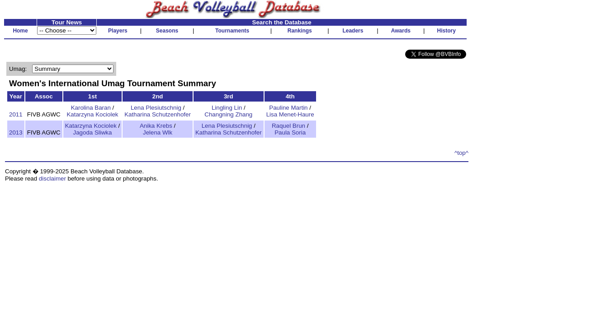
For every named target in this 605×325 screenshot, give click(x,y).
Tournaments (232, 31)
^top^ (461, 152)
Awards (401, 31)
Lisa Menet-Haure (290, 114)
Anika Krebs (156, 125)
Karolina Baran (91, 107)
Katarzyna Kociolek (92, 114)
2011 (16, 114)
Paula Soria (290, 132)
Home (20, 31)
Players (118, 31)
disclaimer (52, 178)
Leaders (352, 31)
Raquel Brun (288, 125)
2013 (16, 132)
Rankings (300, 31)
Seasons (167, 31)
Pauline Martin (288, 107)
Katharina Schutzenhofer (157, 114)
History (446, 31)
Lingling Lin (227, 107)
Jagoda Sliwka (92, 132)
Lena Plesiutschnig (156, 107)
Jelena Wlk (157, 132)
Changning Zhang (228, 114)
